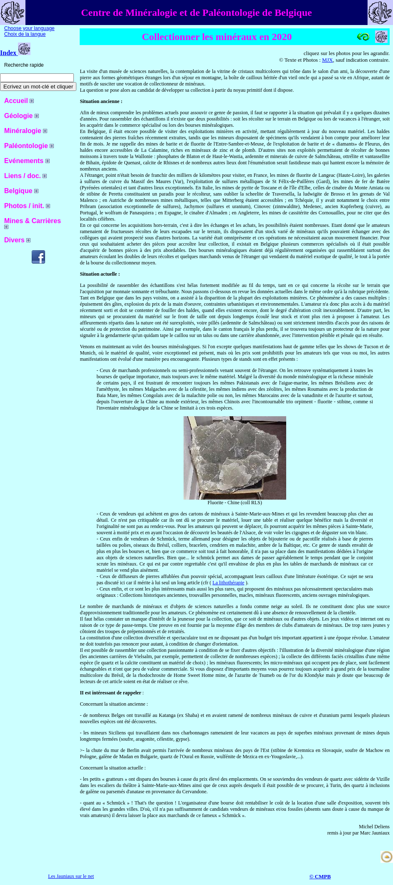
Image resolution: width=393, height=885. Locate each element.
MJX (327, 60)
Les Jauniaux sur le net (71, 876)
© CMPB (320, 876)
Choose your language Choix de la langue (29, 31)
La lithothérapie (228, 583)
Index (15, 52)
